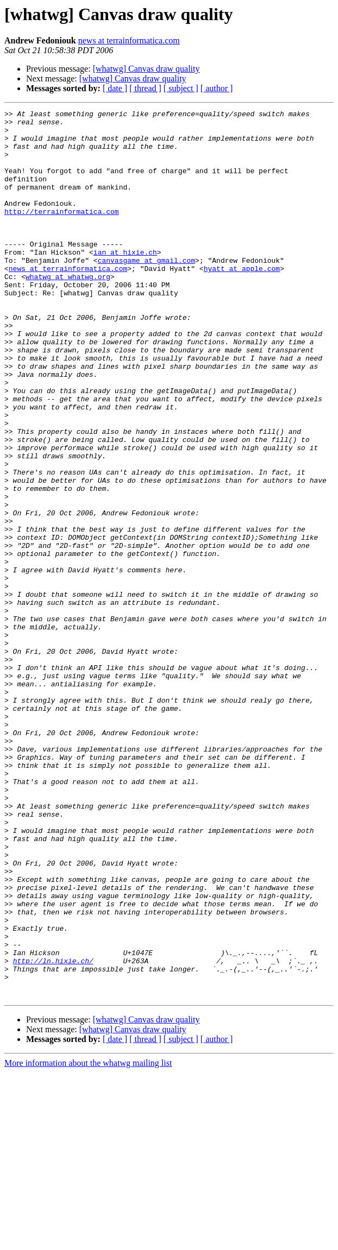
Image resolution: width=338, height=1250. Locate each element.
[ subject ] (181, 88)
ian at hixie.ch (125, 281)
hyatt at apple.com (242, 301)
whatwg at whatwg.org (68, 310)
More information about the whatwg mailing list (88, 1240)
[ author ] (217, 88)
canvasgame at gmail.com (146, 291)
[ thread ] (145, 88)
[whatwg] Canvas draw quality (146, 68)
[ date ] (115, 88)
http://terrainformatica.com (61, 232)
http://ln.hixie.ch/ (53, 1132)
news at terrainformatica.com (129, 40)
